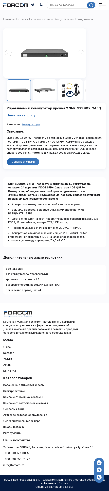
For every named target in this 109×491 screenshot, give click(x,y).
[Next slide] (81, 53)
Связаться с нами (23, 161)
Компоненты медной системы (23, 397)
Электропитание (14, 391)
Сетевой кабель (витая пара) (22, 421)
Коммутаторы (31, 124)
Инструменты (12, 433)
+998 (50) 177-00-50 (17, 453)
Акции (7, 365)
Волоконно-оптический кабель (23, 385)
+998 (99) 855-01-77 (16, 459)
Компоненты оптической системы (25, 403)
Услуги (7, 358)
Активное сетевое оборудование (25, 415)
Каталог (8, 353)
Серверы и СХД (13, 409)
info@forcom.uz (13, 465)
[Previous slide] (8, 53)
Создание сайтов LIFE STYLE (54, 486)
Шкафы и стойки (13, 427)
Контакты (9, 370)
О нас (7, 347)
